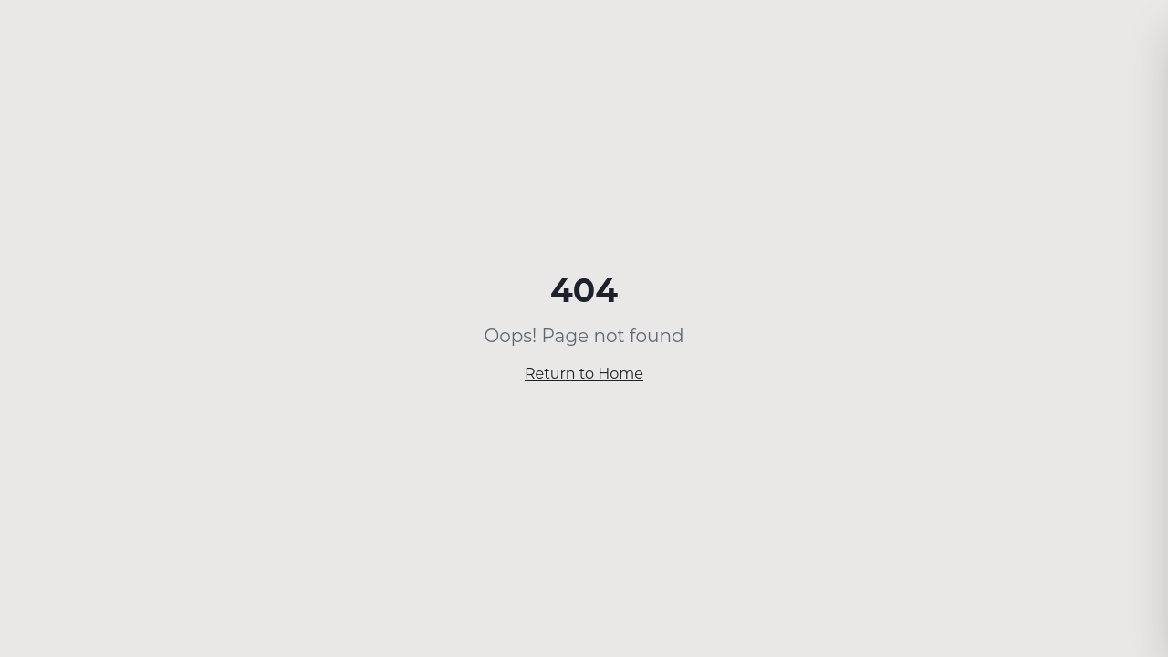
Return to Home (584, 373)
